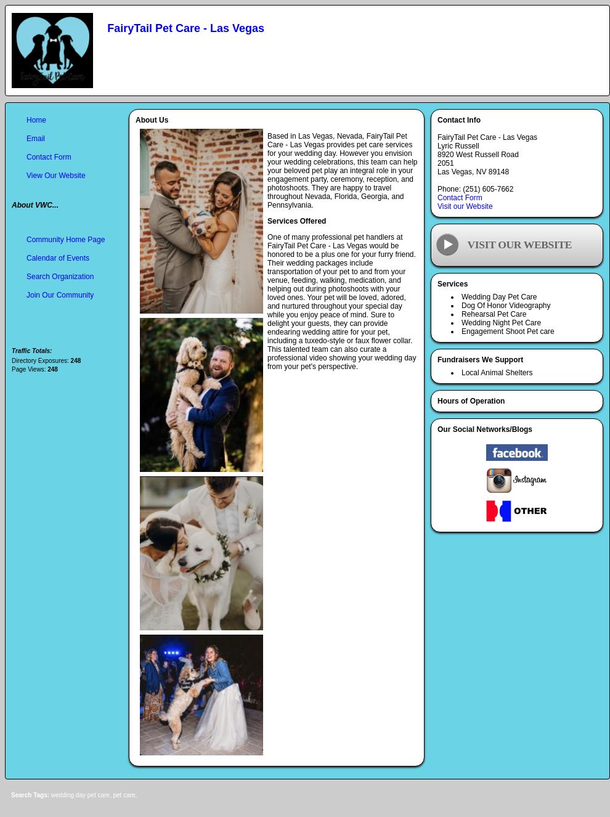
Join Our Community (60, 295)
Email (35, 138)
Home (36, 120)
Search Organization (60, 276)
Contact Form (459, 197)
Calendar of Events (57, 258)
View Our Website (56, 175)
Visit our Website (465, 206)
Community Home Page (65, 239)
